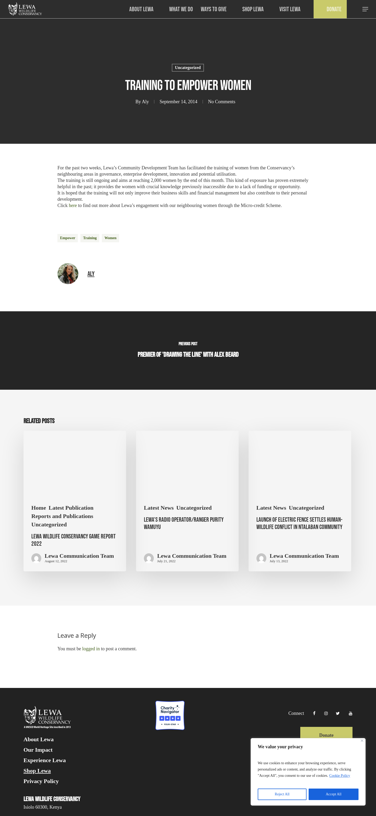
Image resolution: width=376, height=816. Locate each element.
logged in (91, 648)
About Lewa (39, 739)
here (73, 205)
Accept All (333, 794)
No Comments (222, 101)
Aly (145, 101)
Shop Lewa (37, 771)
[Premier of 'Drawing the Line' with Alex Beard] (188, 350)
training (90, 238)
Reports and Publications (62, 516)
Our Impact (38, 750)
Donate (326, 735)
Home (38, 508)
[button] (365, 9)
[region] (308, 772)
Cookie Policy (339, 776)
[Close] (362, 740)
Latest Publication (71, 508)
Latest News (159, 508)
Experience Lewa (45, 760)
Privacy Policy (41, 781)
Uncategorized (188, 67)
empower (67, 238)
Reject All (282, 794)
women (110, 238)
